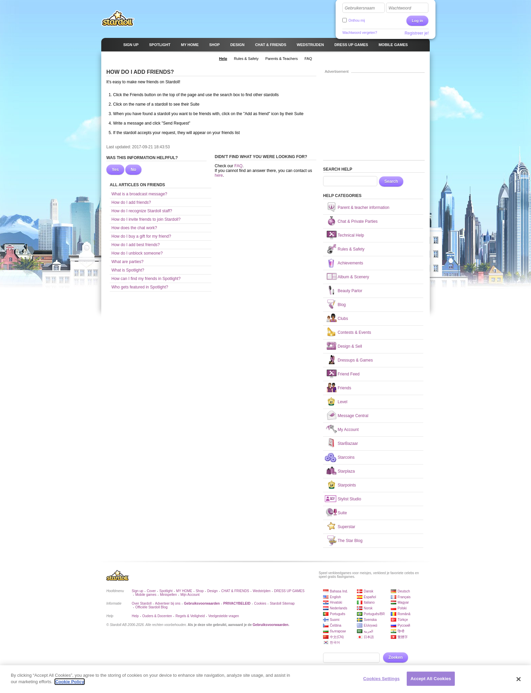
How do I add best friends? (135, 244)
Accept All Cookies (430, 679)
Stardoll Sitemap (282, 603)
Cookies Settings (381, 679)
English (335, 597)
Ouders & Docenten (157, 616)
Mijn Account (190, 595)
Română (404, 614)
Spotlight (166, 591)
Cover (151, 591)
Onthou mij (356, 20)
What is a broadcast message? (139, 194)
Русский (404, 625)
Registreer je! (417, 33)
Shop (200, 591)
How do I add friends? (131, 202)
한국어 (335, 642)
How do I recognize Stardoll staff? (141, 211)
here (219, 175)
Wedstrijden (262, 591)
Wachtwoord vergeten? (359, 33)
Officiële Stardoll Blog (151, 607)
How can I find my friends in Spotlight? (145, 278)
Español (370, 597)
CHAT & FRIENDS (235, 591)
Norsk (368, 608)
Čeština (335, 625)
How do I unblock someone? (137, 253)
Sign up (137, 591)
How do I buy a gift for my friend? (141, 236)
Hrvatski (336, 602)
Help (135, 616)
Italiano (369, 602)
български (338, 631)
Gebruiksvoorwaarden (271, 625)
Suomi (334, 620)
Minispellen (168, 595)
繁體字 (403, 637)
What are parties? (127, 261)
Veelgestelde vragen (223, 616)
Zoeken (395, 657)
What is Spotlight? (127, 270)
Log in (417, 21)
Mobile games (145, 595)
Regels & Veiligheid (190, 616)
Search (391, 181)
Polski (402, 608)
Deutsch (404, 591)
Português (337, 614)
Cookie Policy (69, 683)
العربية (368, 631)
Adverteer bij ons (167, 603)
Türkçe (403, 620)
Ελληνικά (370, 625)
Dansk (368, 591)
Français (404, 597)
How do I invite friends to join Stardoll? (145, 219)
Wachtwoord (399, 8)
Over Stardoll (141, 603)
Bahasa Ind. (339, 591)
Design (212, 591)
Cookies (260, 603)
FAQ (238, 166)
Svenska (370, 620)
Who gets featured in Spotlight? (139, 287)
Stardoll (117, 18)
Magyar (403, 602)
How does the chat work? (134, 227)
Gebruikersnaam (360, 8)
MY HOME (184, 591)
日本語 (369, 637)
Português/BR (374, 614)
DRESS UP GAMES (289, 591)
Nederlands (338, 608)
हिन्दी (401, 631)
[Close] (519, 680)
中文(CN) (337, 637)
